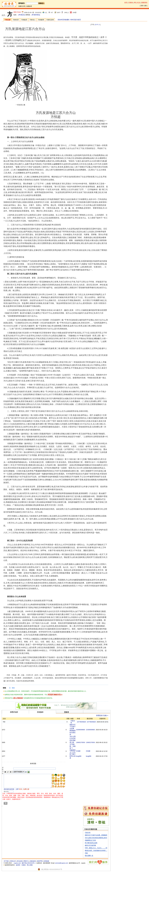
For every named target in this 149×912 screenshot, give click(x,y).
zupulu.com (17, 902)
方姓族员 (24, 20)
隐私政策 (33, 900)
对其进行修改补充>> (55, 694)
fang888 (81, 790)
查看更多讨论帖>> (105, 715)
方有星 (81, 781)
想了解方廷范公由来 (76, 790)
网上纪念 (137, 2)
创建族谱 (29, 6)
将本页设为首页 (75, 19)
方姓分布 (90, 871)
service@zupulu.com (61, 902)
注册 (145, 5)
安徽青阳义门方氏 (92, 879)
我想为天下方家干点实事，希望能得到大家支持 (76, 741)
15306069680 (83, 741)
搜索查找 (144, 2)
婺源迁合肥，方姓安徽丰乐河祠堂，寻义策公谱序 (102, 889)
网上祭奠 (30, 903)
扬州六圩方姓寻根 (92, 884)
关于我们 (6, 900)
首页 (125, 2)
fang (13, 687)
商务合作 (13, 900)
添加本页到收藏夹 (64, 19)
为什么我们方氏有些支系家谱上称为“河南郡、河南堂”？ (77, 764)
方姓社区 (16, 20)
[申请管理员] (36, 15)
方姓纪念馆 (50, 20)
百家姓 (130, 2)
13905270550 (83, 764)
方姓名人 (33, 20)
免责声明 (39, 900)
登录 (142, 5)
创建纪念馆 (21, 6)
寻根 (88, 891)
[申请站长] (21, 15)
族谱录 (18, 903)
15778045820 (84, 726)
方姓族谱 (41, 20)
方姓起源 (7, 20)
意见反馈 (19, 900)
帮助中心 (26, 900)
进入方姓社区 (18, 698)
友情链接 (46, 900)
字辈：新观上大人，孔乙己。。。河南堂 (99, 886)
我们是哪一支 (91, 894)
